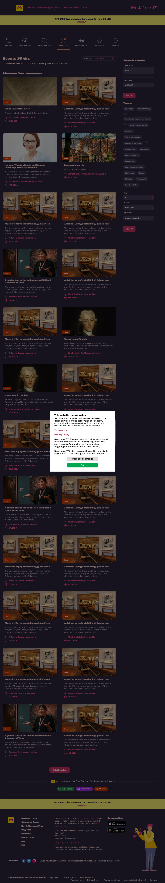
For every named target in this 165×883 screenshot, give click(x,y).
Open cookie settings (82, 459)
